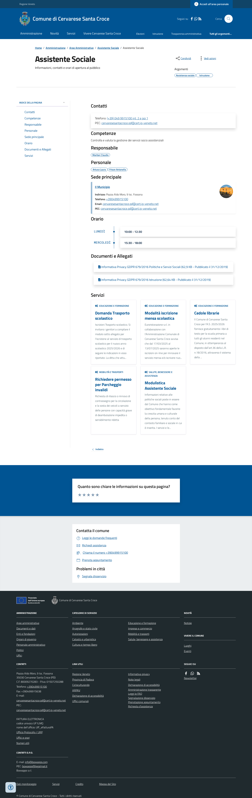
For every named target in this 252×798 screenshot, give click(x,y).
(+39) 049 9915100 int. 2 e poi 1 (127, 118)
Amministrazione (31, 33)
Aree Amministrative (81, 48)
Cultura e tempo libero (84, 645)
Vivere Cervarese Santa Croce (102, 33)
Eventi (187, 651)
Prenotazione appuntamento (144, 702)
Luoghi (187, 646)
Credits (79, 784)
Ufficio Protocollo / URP (29, 732)
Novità (54, 33)
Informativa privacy (139, 674)
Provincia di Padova (83, 679)
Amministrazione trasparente (144, 690)
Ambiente (77, 623)
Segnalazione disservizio (141, 698)
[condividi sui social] (183, 58)
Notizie (188, 623)
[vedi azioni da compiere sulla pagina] (207, 58)
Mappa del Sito (107, 784)
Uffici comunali (80, 701)
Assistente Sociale (108, 48)
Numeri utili (22, 743)
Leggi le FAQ (135, 694)
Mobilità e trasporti (109, 372)
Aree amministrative (27, 623)
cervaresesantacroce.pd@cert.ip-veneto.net (129, 123)
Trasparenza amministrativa (186, 34)
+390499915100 (117, 199)
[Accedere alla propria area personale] (211, 4)
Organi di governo (26, 639)
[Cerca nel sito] (227, 19)
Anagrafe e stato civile (84, 628)
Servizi (71, 33)
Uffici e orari (23, 738)
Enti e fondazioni (25, 634)
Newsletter (190, 678)
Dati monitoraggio (26, 784)
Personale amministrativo (30, 645)
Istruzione (157, 34)
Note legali (134, 679)
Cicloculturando (81, 685)
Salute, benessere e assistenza (158, 374)
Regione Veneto (27, 4)
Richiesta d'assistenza (140, 706)
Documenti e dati (26, 628)
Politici (20, 650)
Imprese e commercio (140, 628)
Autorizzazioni (80, 634)
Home (38, 48)
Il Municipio (102, 187)
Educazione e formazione (112, 306)
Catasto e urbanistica (84, 639)
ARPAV (76, 690)
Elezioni (140, 34)
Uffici (19, 655)
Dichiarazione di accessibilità (88, 696)
